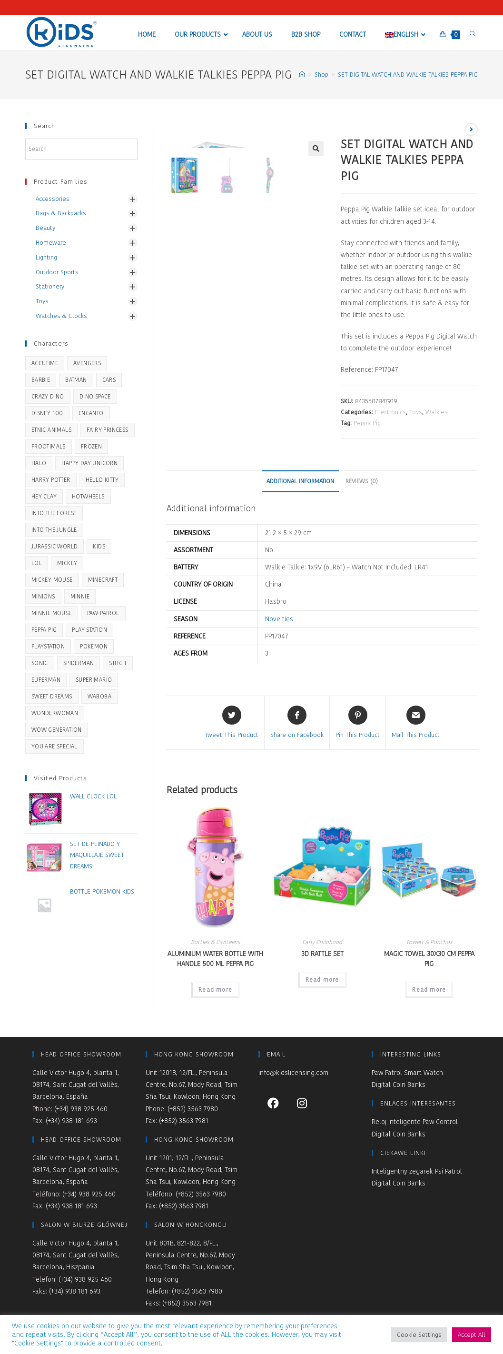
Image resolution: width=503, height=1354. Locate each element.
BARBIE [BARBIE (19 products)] (40, 380)
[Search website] (472, 34)
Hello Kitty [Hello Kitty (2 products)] (102, 480)
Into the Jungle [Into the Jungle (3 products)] (54, 530)
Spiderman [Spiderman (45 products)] (78, 663)
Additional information (300, 481)
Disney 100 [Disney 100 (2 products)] (47, 413)
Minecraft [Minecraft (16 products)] (103, 580)
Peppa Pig (367, 423)
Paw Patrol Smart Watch (407, 1072)
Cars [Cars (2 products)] (109, 380)
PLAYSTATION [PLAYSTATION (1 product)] (48, 646)
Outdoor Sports (57, 272)
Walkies (436, 412)
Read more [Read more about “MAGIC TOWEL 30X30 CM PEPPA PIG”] (429, 990)
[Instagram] (302, 1103)
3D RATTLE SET (322, 953)
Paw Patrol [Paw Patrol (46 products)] (103, 613)
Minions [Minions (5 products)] (43, 596)
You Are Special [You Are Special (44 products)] (54, 746)
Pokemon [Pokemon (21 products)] (94, 646)
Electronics (390, 412)
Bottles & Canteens (215, 942)
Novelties (279, 619)
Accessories (52, 198)
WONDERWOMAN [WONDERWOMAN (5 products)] (54, 713)
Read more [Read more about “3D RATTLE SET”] (322, 980)
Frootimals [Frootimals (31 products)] (48, 446)
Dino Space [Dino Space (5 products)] (95, 396)
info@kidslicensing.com (293, 1072)
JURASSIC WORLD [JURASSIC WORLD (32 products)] (54, 546)
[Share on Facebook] (297, 723)
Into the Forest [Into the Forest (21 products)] (54, 513)
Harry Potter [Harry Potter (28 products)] (50, 480)
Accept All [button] (471, 1334)
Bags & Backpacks (61, 213)
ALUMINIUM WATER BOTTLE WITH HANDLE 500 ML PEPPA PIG (215, 958)
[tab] (300, 481)
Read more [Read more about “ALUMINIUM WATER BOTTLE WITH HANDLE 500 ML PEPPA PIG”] (215, 990)
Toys (415, 412)
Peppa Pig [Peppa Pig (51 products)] (44, 630)
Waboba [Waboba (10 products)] (99, 696)
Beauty (45, 227)
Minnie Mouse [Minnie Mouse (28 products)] (51, 613)
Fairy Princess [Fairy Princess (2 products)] (107, 430)
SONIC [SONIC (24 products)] (39, 663)
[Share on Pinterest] (357, 723)
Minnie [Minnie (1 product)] (79, 596)
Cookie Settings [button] (419, 1334)
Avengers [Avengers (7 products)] (87, 363)
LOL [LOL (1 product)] (36, 563)
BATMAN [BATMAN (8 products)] (76, 380)
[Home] (302, 74)
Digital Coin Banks (398, 1084)
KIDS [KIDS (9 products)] (99, 546)
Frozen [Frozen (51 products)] (91, 446)
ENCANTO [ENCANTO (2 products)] (91, 413)
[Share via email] (416, 723)
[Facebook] (273, 1103)
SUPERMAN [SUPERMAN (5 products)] (45, 680)
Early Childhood (322, 942)
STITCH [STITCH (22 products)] (117, 663)
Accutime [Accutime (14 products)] (44, 363)
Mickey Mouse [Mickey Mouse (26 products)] (52, 580)
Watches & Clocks (61, 315)
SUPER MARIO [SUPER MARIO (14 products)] (94, 680)
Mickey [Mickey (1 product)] (67, 563)
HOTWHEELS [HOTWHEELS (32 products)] (88, 496)
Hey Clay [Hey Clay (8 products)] (44, 496)
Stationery (50, 286)
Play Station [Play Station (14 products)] (89, 630)
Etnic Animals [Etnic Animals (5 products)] (51, 430)
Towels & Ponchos (429, 942)
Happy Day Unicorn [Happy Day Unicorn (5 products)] (89, 463)
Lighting (46, 257)
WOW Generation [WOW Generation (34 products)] (56, 730)
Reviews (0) (361, 481)
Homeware (51, 242)
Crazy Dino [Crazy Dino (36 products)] (47, 396)
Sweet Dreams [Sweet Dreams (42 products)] (51, 696)
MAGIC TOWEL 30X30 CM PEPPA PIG (429, 958)
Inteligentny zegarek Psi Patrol (417, 1171)
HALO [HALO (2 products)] (39, 463)
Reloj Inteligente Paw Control (415, 1121)
